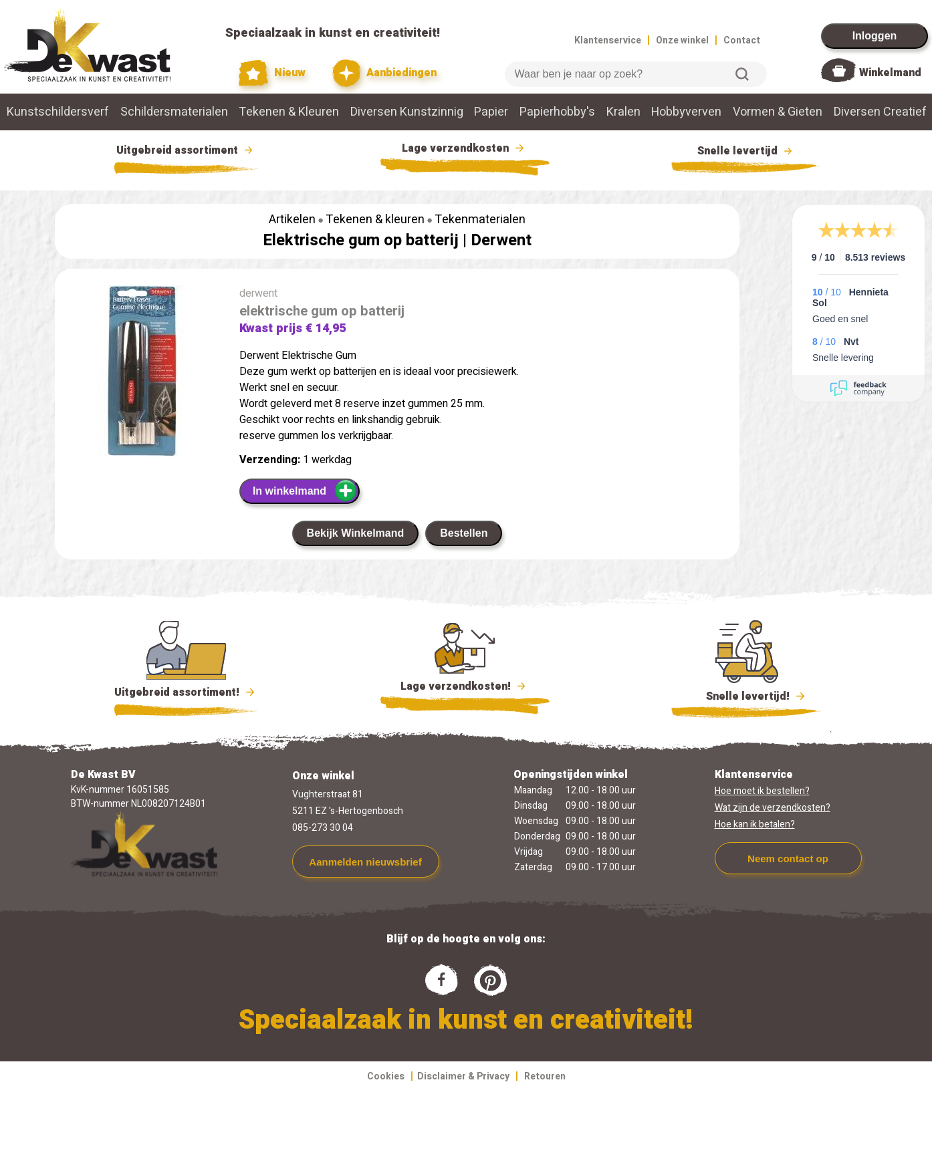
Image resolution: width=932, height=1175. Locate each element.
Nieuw (272, 73)
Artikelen (292, 220)
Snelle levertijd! (746, 695)
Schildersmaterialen (174, 112)
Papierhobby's (557, 112)
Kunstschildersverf (58, 112)
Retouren (545, 1076)
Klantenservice (607, 40)
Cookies (385, 1076)
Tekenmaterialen (480, 220)
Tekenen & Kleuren (289, 112)
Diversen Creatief (880, 112)
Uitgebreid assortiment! (186, 692)
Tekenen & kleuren (375, 220)
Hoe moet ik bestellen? (762, 791)
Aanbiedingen (384, 73)
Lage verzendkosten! (465, 688)
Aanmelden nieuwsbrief (365, 862)
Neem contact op (787, 858)
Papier (491, 112)
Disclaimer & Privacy (463, 1076)
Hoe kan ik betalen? (755, 824)
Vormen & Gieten (777, 112)
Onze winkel (682, 40)
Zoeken (742, 74)
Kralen (623, 112)
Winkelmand (890, 73)
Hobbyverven (686, 112)
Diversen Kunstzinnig (406, 112)
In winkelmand (305, 491)
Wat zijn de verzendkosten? (772, 808)
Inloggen (874, 35)
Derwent (501, 240)
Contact (741, 40)
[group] (140, 373)
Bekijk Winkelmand (355, 533)
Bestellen (463, 533)
